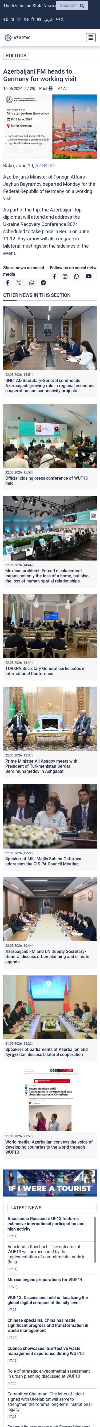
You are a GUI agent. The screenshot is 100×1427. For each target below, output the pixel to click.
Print (46, 88)
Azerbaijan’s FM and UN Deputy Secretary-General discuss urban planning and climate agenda (47, 956)
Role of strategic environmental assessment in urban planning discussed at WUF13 (48, 1374)
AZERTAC (45, 165)
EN (19, 19)
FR (32, 19)
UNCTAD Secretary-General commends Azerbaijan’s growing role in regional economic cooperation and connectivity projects (49, 385)
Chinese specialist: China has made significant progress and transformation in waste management (47, 1325)
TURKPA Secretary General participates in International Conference (45, 671)
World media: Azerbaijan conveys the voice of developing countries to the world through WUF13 (49, 1147)
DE (26, 19)
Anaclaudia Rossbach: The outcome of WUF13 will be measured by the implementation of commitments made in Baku (46, 1254)
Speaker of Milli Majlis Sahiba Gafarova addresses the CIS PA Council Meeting (43, 861)
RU (12, 19)
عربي (48, 19)
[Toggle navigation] (89, 38)
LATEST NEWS (26, 1207)
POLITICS (16, 55)
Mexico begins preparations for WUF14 (44, 1279)
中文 (60, 19)
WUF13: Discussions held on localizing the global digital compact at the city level (47, 1300)
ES (39, 19)
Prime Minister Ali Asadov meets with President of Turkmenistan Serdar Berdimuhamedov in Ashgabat (41, 766)
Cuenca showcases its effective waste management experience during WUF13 (45, 1351)
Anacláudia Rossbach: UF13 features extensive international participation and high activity (46, 1223)
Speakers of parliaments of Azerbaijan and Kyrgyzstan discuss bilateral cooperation (46, 1052)
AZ (5, 19)
